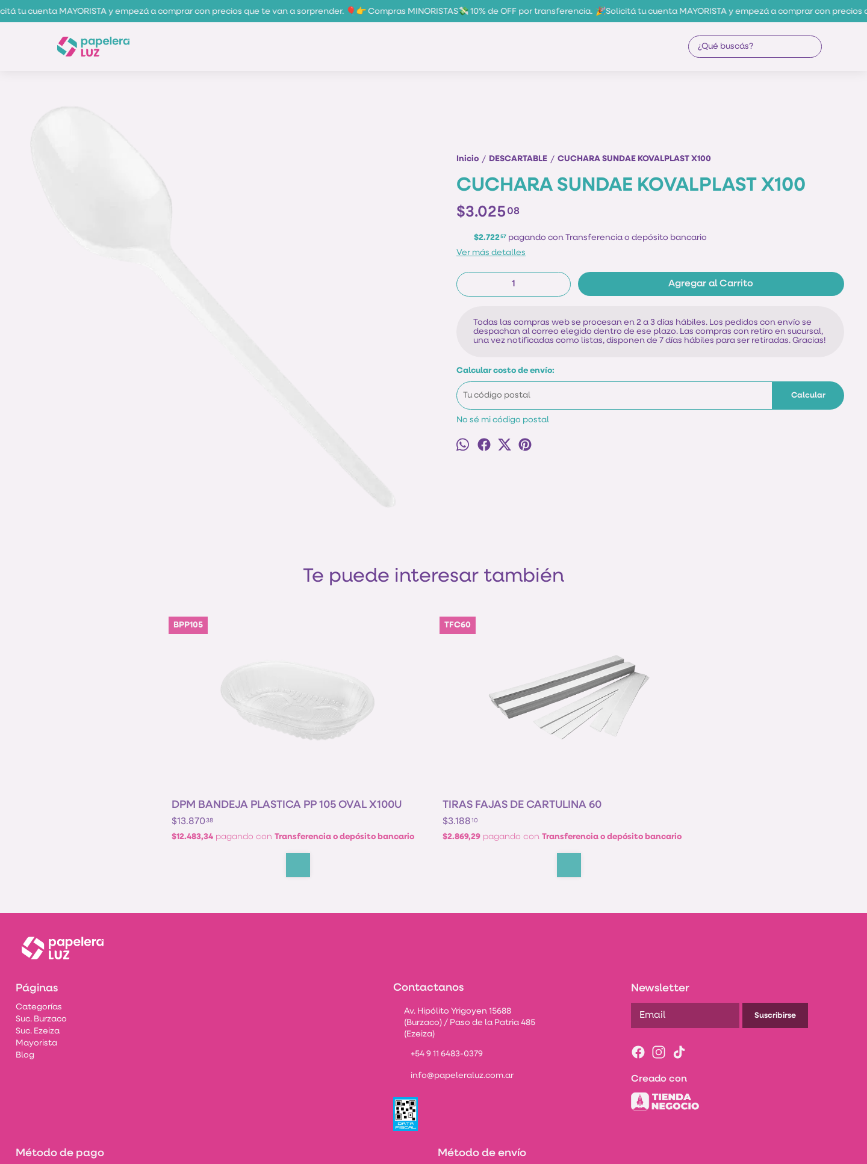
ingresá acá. (481, 1147)
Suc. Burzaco (41, 956)
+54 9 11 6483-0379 (438, 992)
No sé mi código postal (502, 420)
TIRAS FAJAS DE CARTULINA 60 (347, 720)
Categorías (39, 944)
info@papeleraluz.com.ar (453, 1014)
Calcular (808, 395)
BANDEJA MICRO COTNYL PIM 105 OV (629, 720)
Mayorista (36, 980)
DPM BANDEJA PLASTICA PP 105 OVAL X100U (230, 720)
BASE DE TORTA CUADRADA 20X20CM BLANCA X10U (499, 720)
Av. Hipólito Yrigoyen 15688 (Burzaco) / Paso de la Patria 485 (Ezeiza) (464, 960)
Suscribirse (775, 953)
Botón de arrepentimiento (542, 1147)
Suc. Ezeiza (38, 968)
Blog (25, 992)
